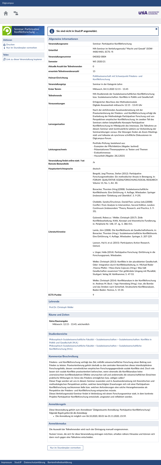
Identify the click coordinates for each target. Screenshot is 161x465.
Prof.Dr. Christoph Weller (61, 307)
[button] (156, 29)
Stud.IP (17, 462)
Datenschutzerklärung (34, 462)
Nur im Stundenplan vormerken (21, 48)
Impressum (6, 462)
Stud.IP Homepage (149, 12)
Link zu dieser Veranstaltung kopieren (24, 59)
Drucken (10, 45)
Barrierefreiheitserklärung (60, 462)
